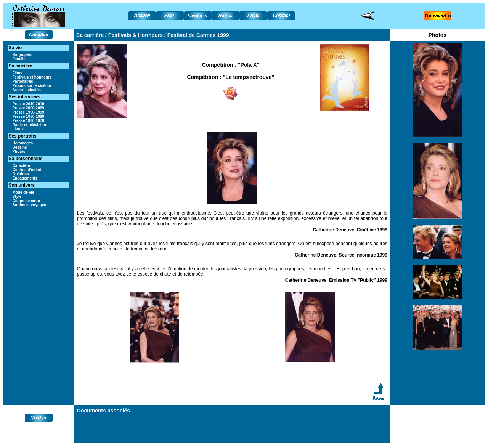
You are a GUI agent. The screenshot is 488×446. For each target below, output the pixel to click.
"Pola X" (248, 65)
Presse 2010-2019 (28, 104)
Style (16, 196)
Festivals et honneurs (31, 77)
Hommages (22, 143)
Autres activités (26, 90)
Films (17, 73)
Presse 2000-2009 (28, 108)
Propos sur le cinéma (31, 85)
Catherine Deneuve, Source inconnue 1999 (341, 255)
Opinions (20, 174)
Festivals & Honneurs (135, 35)
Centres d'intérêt (27, 170)
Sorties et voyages (29, 205)
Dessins (19, 147)
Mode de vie (23, 192)
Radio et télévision (29, 125)
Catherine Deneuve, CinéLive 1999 (350, 230)
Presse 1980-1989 (28, 116)
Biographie (22, 55)
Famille (18, 59)
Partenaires (22, 81)
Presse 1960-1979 (28, 121)
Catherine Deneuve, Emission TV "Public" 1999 (336, 280)
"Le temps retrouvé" (248, 77)
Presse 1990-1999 (28, 112)
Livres (17, 129)
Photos (18, 151)
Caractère (21, 166)
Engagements (24, 178)
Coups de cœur (26, 201)
